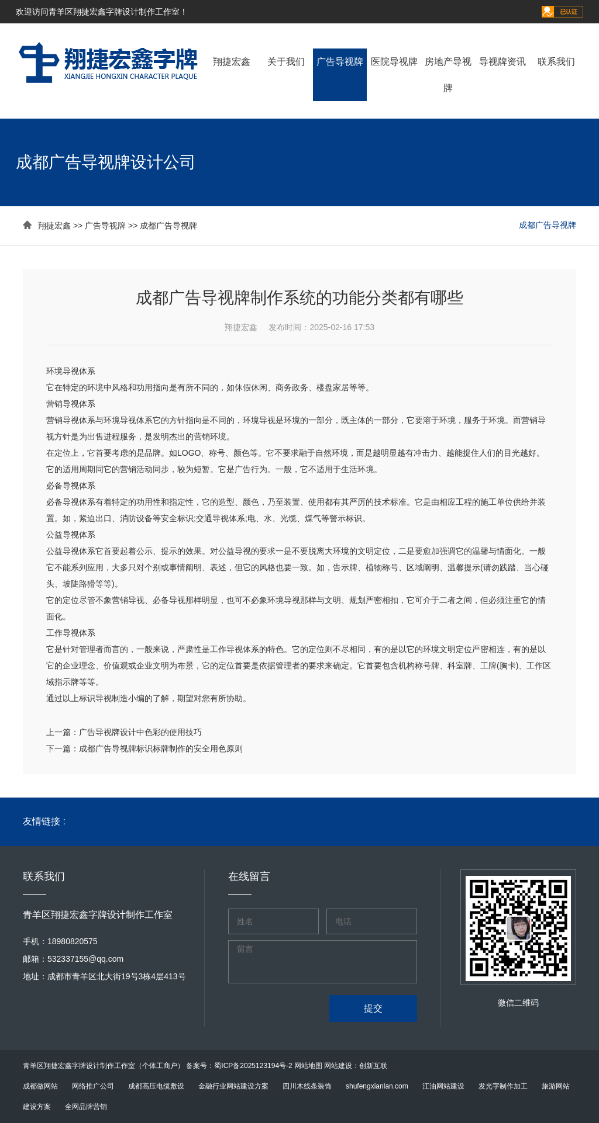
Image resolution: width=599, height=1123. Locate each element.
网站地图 (308, 1066)
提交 (373, 1008)
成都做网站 (40, 1086)
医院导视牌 (394, 62)
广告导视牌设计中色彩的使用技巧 (140, 732)
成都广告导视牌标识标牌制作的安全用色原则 (161, 748)
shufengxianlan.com (377, 1086)
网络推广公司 (93, 1086)
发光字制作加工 (503, 1086)
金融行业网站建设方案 (233, 1086)
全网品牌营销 (86, 1107)
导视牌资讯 (502, 62)
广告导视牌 (339, 62)
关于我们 (286, 62)
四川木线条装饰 (307, 1086)
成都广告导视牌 (168, 225)
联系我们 (556, 62)
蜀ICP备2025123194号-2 (253, 1066)
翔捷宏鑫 (231, 62)
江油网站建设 (443, 1086)
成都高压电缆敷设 (156, 1086)
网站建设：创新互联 (355, 1066)
